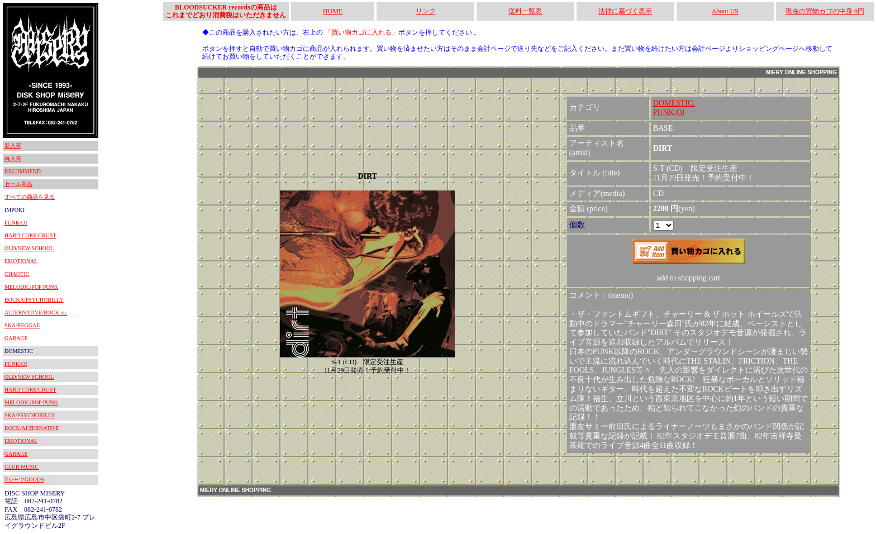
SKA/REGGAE (22, 325)
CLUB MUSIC (21, 467)
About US (725, 11)
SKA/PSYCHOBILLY (29, 415)
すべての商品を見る (29, 197)
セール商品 (18, 184)
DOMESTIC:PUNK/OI (674, 108)
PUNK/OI (15, 223)
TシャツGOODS (24, 479)
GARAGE (16, 338)
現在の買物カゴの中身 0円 (824, 11)
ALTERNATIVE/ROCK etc (35, 312)
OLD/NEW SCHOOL (29, 248)
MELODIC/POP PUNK (31, 287)
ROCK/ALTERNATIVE (31, 428)
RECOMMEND (22, 171)
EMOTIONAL (20, 261)
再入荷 (12, 158)
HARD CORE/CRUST (30, 235)
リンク (426, 11)
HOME (332, 11)
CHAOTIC (16, 274)
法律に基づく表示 (625, 11)
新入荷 (12, 145)
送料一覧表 (525, 11)
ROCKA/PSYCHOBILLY (34, 300)
